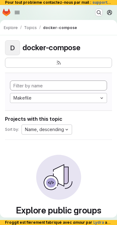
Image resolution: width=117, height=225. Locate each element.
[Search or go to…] (99, 12)
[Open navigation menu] (17, 12)
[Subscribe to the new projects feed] (58, 63)
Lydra (98, 222)
